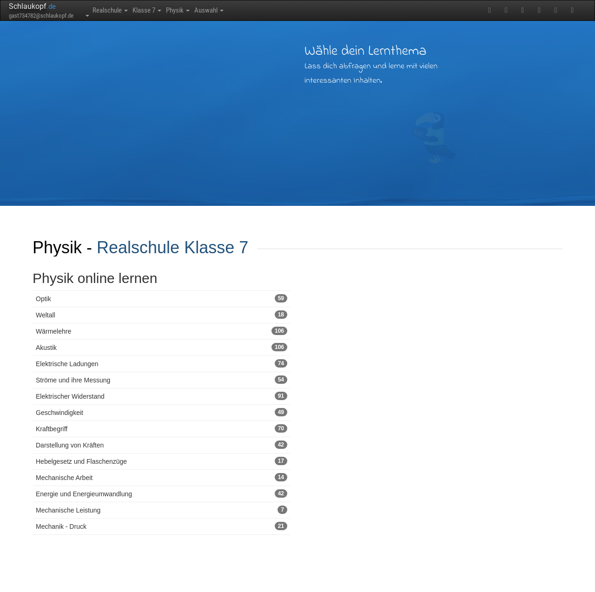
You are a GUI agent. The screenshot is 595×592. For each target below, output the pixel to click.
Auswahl (255, 10)
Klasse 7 (168, 10)
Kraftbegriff (161, 428)
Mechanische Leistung (161, 510)
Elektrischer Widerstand (161, 396)
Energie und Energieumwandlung (161, 493)
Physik (211, 10)
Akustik (161, 347)
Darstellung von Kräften (161, 445)
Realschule (117, 10)
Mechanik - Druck (161, 526)
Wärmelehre (161, 331)
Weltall (161, 314)
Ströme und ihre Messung (161, 379)
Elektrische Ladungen (161, 363)
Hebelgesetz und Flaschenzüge (161, 461)
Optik (161, 298)
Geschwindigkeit (161, 412)
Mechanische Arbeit (161, 477)
